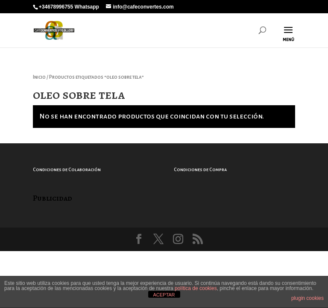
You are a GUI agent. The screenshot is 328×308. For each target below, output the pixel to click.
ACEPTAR (164, 294)
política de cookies (196, 288)
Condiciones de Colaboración (67, 169)
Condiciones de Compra (200, 169)
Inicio (39, 77)
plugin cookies (307, 298)
